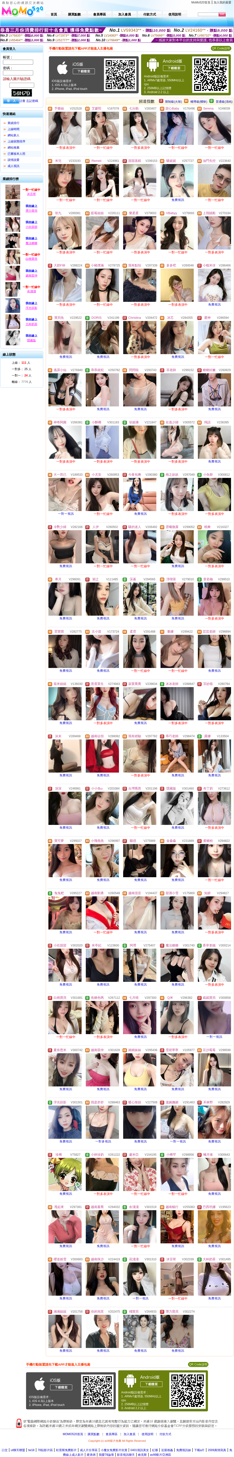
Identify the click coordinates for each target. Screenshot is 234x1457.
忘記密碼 (32, 101)
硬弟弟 (91, 1455)
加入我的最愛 (222, 2)
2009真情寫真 (217, 1450)
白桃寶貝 (31, 259)
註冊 (22, 101)
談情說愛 (13, 160)
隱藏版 (31, 340)
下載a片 (199, 1450)
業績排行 (13, 123)
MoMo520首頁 (200, 2)
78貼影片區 (45, 1450)
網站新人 (13, 135)
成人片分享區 (89, 1450)
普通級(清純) (224, 101)
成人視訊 (13, 166)
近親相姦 (167, 1450)
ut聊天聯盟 (18, 1450)
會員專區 (111, 1434)
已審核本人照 (16, 153)
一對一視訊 (66, 513)
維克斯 (142, 1455)
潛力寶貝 (31, 210)
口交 (5, 1450)
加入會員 (129, 1434)
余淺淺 (31, 291)
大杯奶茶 (31, 324)
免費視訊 (178, 200)
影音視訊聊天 (126, 1455)
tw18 (31, 1450)
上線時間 (13, 129)
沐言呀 (31, 194)
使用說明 (147, 1434)
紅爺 (155, 1450)
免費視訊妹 (183, 1450)
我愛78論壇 (106, 1455)
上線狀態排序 (16, 141)
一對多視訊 (103, 1141)
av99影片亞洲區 (160, 1455)
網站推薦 (13, 147)
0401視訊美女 (140, 1450)
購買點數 (93, 1434)
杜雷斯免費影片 (66, 1450)
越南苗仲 (31, 275)
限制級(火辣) (173, 101)
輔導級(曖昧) (198, 101)
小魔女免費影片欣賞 (114, 1450)
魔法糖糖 (31, 243)
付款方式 (165, 1434)
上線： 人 (21, 362)
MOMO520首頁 (73, 1434)
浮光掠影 (31, 308)
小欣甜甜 (31, 227)
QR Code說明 (221, 48)
